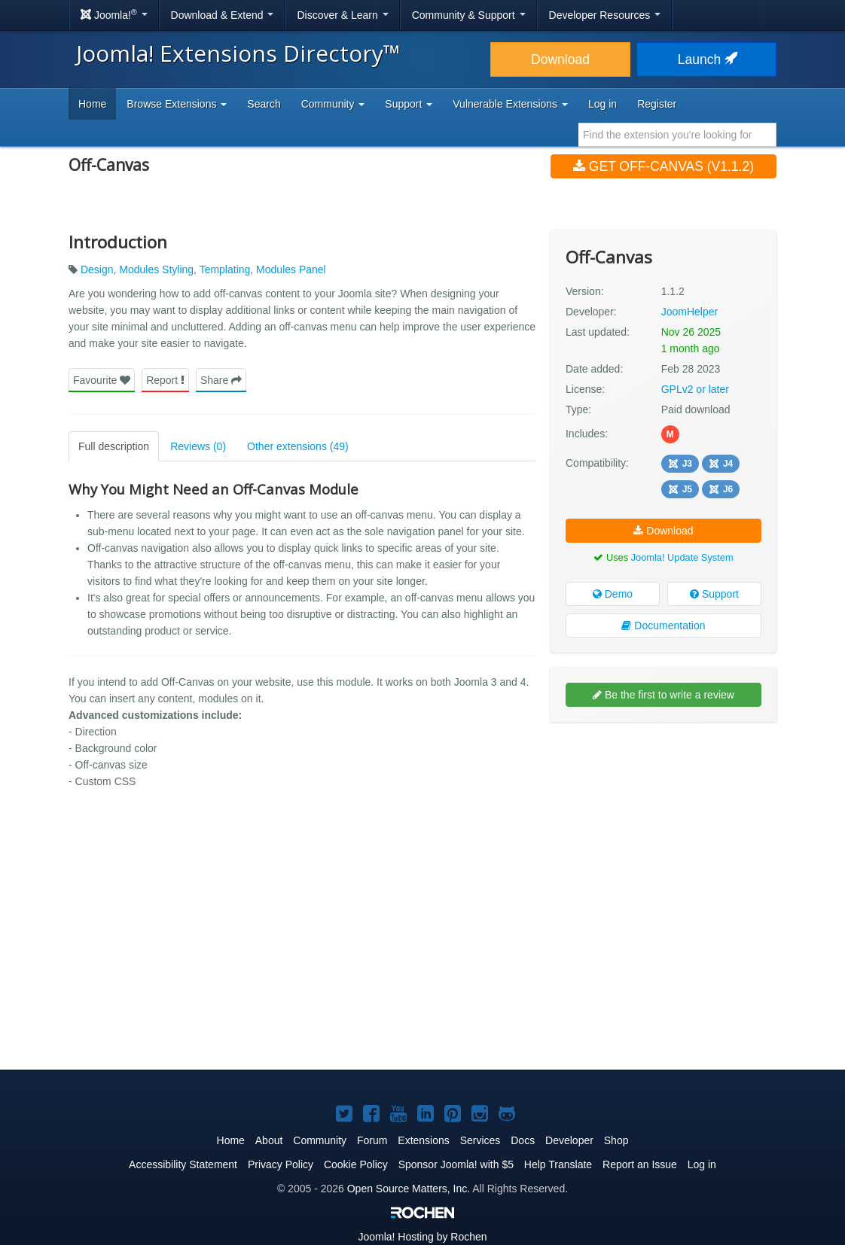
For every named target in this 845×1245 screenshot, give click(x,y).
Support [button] (408, 104)
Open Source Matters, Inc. (408, 1189)
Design (97, 269)
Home (92, 104)
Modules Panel (291, 269)
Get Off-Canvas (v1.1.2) (663, 166)
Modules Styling (156, 269)
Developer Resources (605, 15)
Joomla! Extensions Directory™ (238, 53)
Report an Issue (639, 1164)
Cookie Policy (356, 1164)
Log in (602, 104)
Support (714, 594)
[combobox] (677, 135)
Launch (706, 59)
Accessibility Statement (183, 1164)
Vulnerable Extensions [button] (510, 104)
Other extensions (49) (298, 446)
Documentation (663, 625)
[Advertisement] (663, 831)
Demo (613, 594)
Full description (113, 446)
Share (221, 380)
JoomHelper (689, 312)
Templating (225, 269)
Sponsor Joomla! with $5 (456, 1164)
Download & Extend (222, 15)
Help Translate (558, 1164)
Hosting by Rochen (422, 1237)
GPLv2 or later (695, 389)
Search (263, 104)
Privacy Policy (280, 1164)
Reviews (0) (198, 446)
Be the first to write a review (663, 695)
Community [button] (333, 104)
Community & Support (469, 15)
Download (560, 59)
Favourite (101, 380)
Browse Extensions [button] (177, 104)
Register (656, 104)
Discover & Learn (342, 15)
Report (165, 380)
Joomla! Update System (682, 557)
